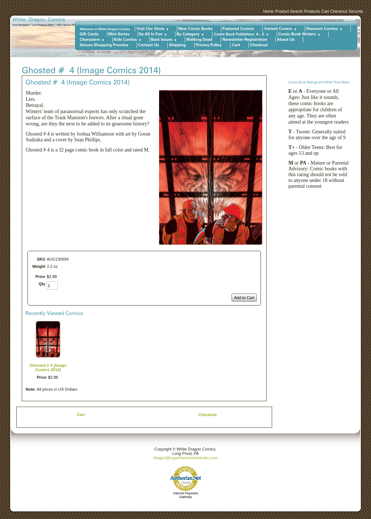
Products (312, 11)
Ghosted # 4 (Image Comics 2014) (48, 367)
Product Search (289, 11)
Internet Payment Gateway (185, 495)
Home (268, 11)
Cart (325, 11)
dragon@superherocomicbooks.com (186, 458)
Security (356, 11)
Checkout (338, 11)
